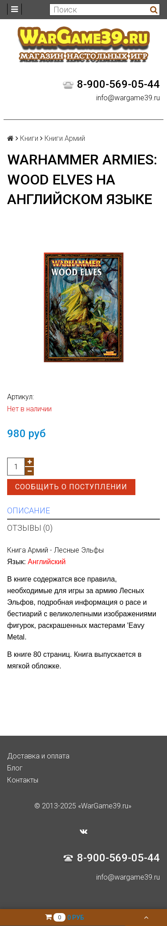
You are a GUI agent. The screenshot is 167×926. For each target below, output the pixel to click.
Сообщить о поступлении (71, 487)
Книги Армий (65, 138)
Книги (29, 138)
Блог (15, 768)
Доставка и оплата (38, 756)
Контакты (22, 780)
